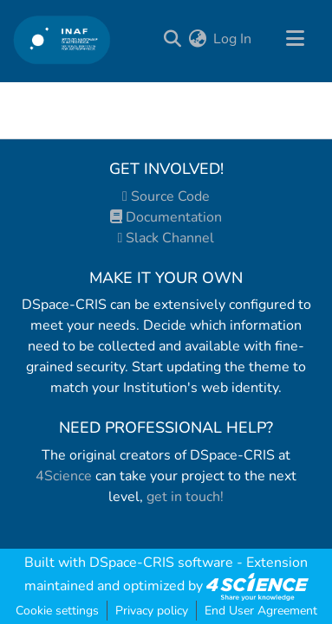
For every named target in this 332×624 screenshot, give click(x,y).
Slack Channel (166, 238)
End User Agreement (261, 610)
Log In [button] (233, 38)
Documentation (166, 217)
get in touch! (185, 496)
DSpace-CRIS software (161, 562)
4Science (64, 476)
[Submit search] (172, 39)
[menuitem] (197, 39)
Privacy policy (151, 610)
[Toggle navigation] (294, 39)
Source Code (166, 196)
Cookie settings (57, 610)
